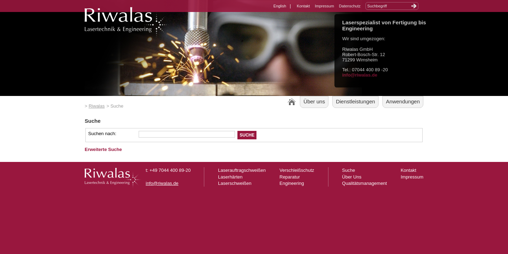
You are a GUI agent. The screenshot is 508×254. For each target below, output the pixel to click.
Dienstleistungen (355, 101)
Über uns (314, 101)
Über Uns (352, 177)
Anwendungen (403, 101)
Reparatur (289, 177)
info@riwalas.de (359, 75)
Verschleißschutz (296, 170)
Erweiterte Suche (103, 149)
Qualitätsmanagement (364, 183)
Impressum (324, 6)
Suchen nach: (102, 133)
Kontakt (303, 6)
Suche (348, 170)
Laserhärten (230, 177)
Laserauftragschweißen (242, 170)
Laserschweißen (235, 183)
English (279, 6)
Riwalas (97, 106)
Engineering (291, 183)
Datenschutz (350, 6)
